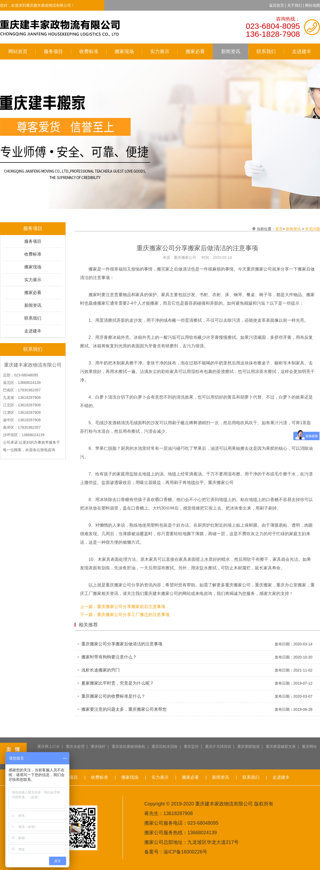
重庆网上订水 (48, 746)
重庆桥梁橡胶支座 (281, 746)
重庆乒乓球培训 (218, 746)
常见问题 (312, 229)
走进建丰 (301, 51)
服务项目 (53, 51)
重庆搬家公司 (118, 585)
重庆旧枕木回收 (164, 746)
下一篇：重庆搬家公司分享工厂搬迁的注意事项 (125, 614)
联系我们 (266, 51)
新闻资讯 (230, 51)
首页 (279, 229)
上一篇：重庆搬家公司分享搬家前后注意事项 (122, 606)
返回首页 (276, 5)
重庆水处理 (75, 746)
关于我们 (294, 5)
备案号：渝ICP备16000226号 (175, 852)
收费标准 (88, 51)
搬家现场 (124, 51)
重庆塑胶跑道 (248, 746)
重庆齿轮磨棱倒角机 (128, 746)
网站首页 (17, 51)
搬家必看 (195, 51)
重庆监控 (191, 746)
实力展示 (159, 51)
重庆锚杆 (98, 746)
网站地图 (312, 5)
